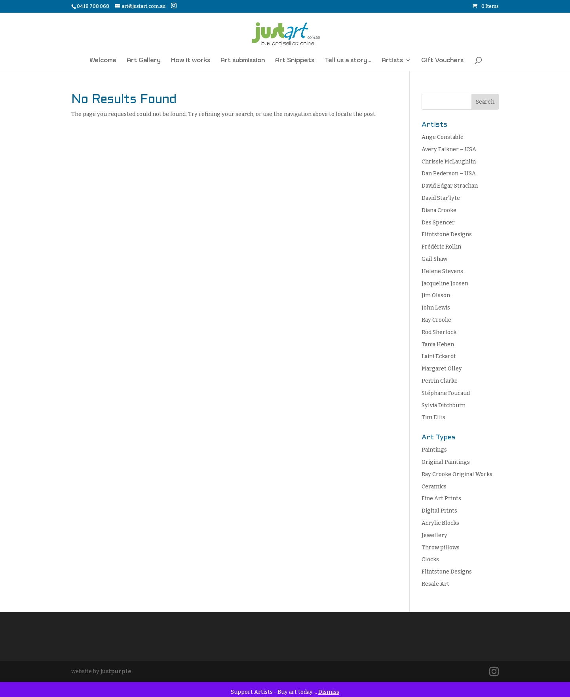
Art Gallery (144, 60)
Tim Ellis (433, 417)
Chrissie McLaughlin (449, 161)
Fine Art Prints (441, 498)
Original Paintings (446, 462)
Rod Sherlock (439, 332)
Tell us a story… (348, 60)
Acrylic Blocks (440, 523)
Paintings (434, 449)
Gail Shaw (434, 259)
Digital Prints (439, 510)
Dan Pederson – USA (449, 173)
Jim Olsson (436, 295)
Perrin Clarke (440, 381)
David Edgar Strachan (450, 185)
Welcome (102, 60)
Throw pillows (441, 547)
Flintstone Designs (447, 234)
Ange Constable (443, 137)
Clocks (430, 559)
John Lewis (436, 307)
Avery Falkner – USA (449, 149)
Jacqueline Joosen (445, 283)
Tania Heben (438, 344)
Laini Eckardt (439, 356)
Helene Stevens (442, 271)
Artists (392, 60)
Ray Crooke (436, 320)
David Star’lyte (441, 198)
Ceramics (434, 486)
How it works (190, 60)
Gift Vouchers (442, 60)
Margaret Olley (442, 368)
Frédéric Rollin (441, 246)
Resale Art (435, 584)
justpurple (116, 671)
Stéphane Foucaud (446, 393)
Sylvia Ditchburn (444, 405)
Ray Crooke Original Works (457, 474)
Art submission (242, 60)
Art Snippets (294, 60)
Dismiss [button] (328, 692)
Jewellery (434, 535)
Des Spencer (438, 222)
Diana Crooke (439, 210)
